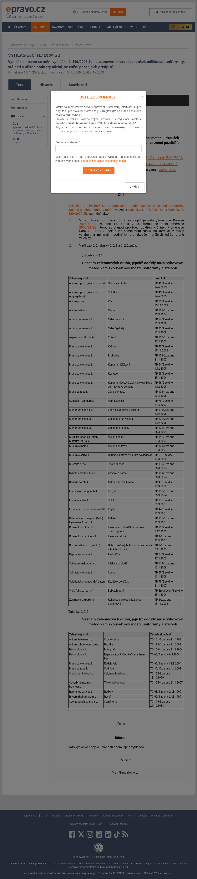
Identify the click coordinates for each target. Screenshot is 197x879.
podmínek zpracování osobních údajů (103, 160)
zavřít (135, 186)
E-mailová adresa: (67, 142)
